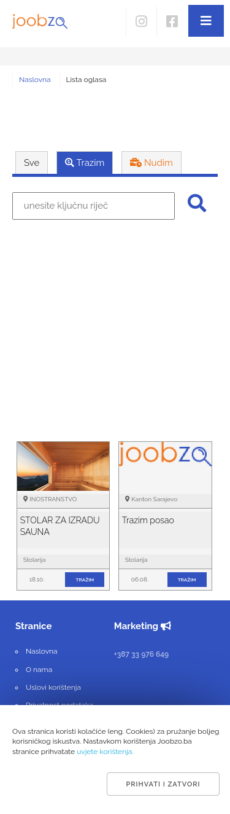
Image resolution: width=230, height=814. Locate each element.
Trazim (84, 162)
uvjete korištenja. (105, 751)
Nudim (151, 162)
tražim (85, 580)
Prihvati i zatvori (163, 784)
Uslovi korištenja (53, 687)
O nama (39, 669)
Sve (31, 162)
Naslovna (35, 79)
